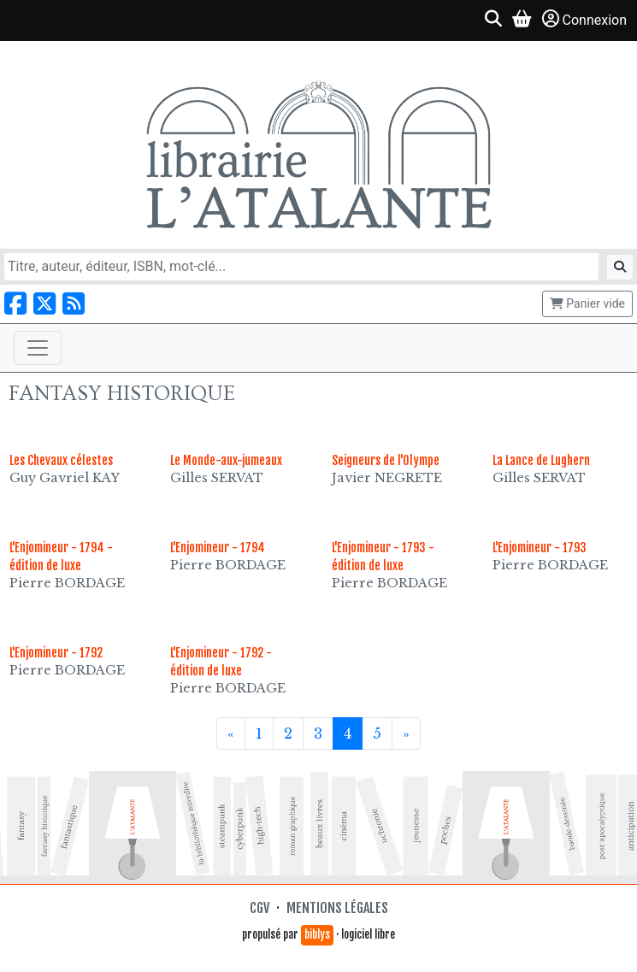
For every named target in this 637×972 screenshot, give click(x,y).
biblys (317, 934)
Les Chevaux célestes (61, 460)
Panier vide (587, 303)
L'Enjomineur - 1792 (56, 652)
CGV (259, 907)
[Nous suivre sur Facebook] (15, 304)
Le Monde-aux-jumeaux (226, 460)
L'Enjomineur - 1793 (539, 547)
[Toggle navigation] (38, 348)
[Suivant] (406, 733)
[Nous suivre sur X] (44, 304)
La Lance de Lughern (541, 460)
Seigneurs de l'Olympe (385, 460)
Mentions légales (337, 907)
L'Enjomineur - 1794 (217, 547)
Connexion (584, 19)
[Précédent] (230, 733)
